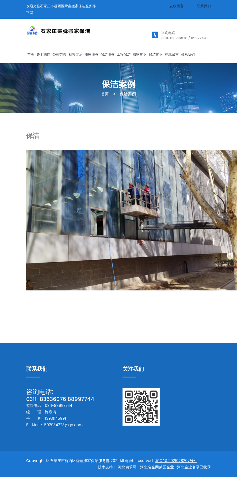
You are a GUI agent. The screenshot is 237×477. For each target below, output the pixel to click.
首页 (30, 54)
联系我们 (204, 6)
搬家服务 (91, 54)
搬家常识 (140, 54)
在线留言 (177, 6)
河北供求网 (127, 467)
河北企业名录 (188, 467)
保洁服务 (107, 54)
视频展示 (75, 54)
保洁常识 (156, 54)
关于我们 (43, 54)
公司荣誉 (59, 54)
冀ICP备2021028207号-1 (176, 460)
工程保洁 (124, 54)
